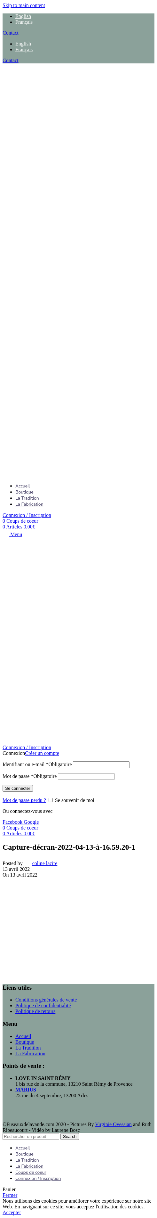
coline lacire (45, 863)
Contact (11, 33)
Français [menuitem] (24, 22)
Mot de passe (30, 776)
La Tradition (28, 1047)
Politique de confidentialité (43, 1005)
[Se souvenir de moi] (51, 800)
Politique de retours (35, 1011)
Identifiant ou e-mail (37, 764)
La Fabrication (30, 1053)
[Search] (31, 1136)
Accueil (23, 1036)
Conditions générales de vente (46, 999)
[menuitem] (23, 16)
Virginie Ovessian (113, 1124)
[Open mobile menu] (12, 534)
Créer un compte (42, 753)
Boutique (24, 1042)
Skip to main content (24, 5)
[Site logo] (42, 267)
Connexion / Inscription (38, 1178)
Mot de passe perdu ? (24, 800)
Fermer (10, 1195)
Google (31, 822)
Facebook (13, 822)
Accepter (12, 1212)
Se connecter (17, 788)
